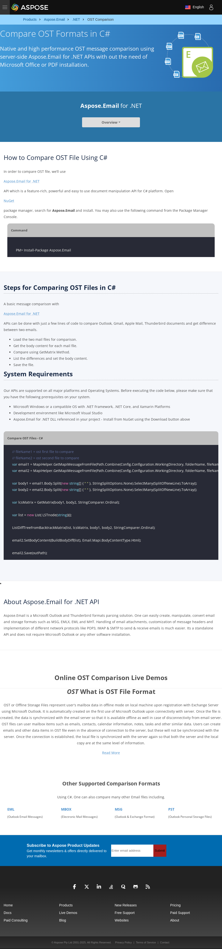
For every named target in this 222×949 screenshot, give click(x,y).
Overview (109, 122)
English (194, 7)
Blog (62, 920)
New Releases (126, 905)
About (174, 920)
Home (8, 905)
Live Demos (68, 913)
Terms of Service (146, 942)
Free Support (125, 913)
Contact (164, 942)
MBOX (66, 809)
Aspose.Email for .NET (22, 181)
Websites (122, 920)
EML (10, 809)
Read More (111, 752)
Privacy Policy (123, 942)
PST (171, 809)
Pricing (175, 905)
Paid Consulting (16, 920)
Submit (160, 850)
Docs (7, 913)
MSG (118, 809)
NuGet (9, 200)
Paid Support (180, 913)
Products (66, 905)
